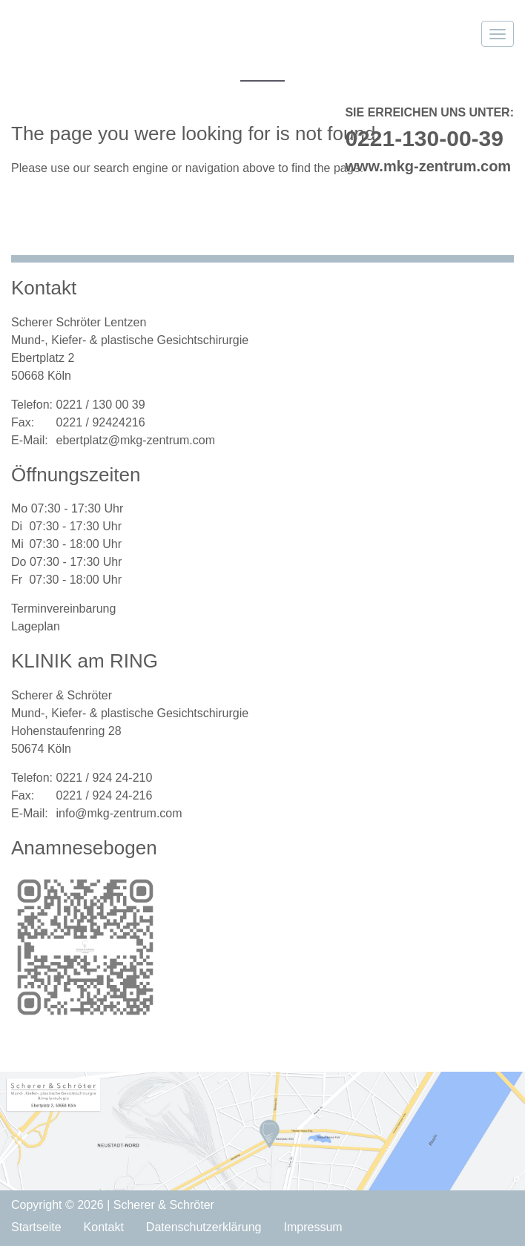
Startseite (36, 1227)
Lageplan (35, 626)
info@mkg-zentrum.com (119, 813)
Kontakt (104, 1227)
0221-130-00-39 (424, 138)
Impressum (313, 1227)
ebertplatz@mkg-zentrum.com (135, 440)
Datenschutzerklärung (204, 1227)
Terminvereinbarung (63, 608)
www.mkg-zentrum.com (428, 166)
